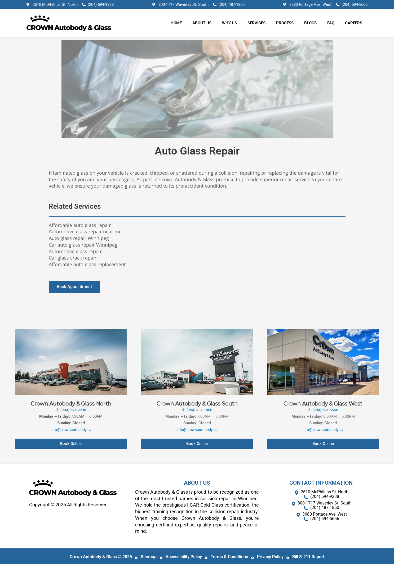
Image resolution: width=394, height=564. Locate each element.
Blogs (310, 23)
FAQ (330, 23)
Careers (353, 23)
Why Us (229, 23)
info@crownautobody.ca (71, 429)
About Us (201, 23)
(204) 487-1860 (199, 410)
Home (176, 23)
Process (285, 23)
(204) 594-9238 (73, 410)
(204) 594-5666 (325, 410)
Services (256, 23)
